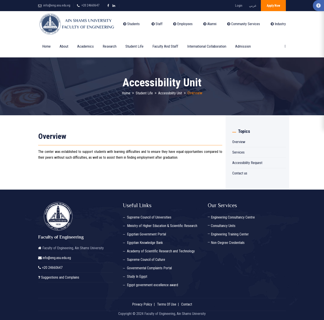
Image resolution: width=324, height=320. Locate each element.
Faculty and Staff (165, 46)
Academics (85, 46)
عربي (253, 5)
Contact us (239, 173)
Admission (243, 46)
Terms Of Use (166, 304)
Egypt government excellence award (152, 285)
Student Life (134, 46)
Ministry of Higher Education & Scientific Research (162, 226)
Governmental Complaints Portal (149, 268)
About (64, 46)
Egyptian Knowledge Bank (145, 243)
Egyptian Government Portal (146, 234)
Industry (278, 24)
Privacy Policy (142, 304)
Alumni (209, 24)
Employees (183, 24)
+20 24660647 (90, 5)
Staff (157, 24)
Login (238, 6)
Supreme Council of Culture (146, 259)
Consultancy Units (223, 226)
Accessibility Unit (170, 93)
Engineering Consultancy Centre (233, 217)
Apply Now (273, 5)
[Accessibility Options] (318, 5)
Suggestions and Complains (60, 277)
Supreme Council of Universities (149, 217)
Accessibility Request (247, 163)
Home (46, 46)
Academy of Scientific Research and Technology (161, 251)
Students (131, 24)
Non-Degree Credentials (228, 243)
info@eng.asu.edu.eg (56, 5)
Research (109, 46)
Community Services (243, 24)
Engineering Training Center (230, 234)
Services (238, 152)
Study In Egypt (137, 276)
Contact (186, 304)
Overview (238, 142)
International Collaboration (206, 46)
